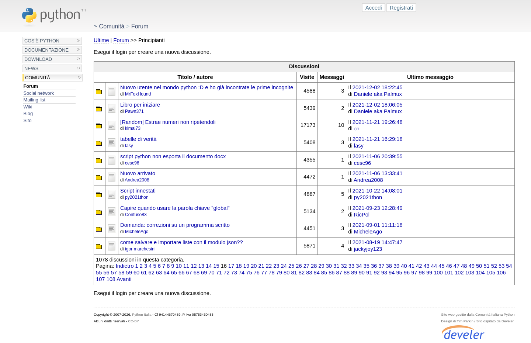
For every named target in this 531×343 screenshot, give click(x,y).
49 (472, 266)
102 (459, 273)
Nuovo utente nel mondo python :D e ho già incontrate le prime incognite (206, 87)
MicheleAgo (137, 231)
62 (152, 273)
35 (366, 266)
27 (306, 266)
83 (309, 273)
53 (501, 266)
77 (264, 273)
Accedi (373, 7)
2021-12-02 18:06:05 (378, 105)
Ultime (101, 40)
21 (261, 266)
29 (321, 266)
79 (279, 273)
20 (254, 266)
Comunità (37, 77)
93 (384, 273)
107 (100, 279)
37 (381, 266)
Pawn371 (134, 111)
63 (159, 273)
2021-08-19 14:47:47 (378, 242)
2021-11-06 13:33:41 (378, 173)
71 (219, 273)
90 (362, 273)
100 (438, 273)
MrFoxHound (138, 94)
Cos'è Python (41, 41)
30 (329, 266)
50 (479, 266)
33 (351, 266)
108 (111, 279)
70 (211, 273)
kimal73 (132, 128)
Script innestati (138, 191)
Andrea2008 (137, 180)
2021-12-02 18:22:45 (378, 87)
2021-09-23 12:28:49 (378, 208)
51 (486, 266)
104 (480, 273)
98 (422, 273)
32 (344, 266)
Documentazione (46, 50)
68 (196, 273)
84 (317, 273)
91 (369, 273)
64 (166, 273)
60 (136, 273)
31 (336, 266)
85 (324, 273)
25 (291, 266)
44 (434, 266)
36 (374, 266)
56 (106, 273)
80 (286, 273)
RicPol (361, 215)
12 (194, 266)
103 (469, 273)
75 (249, 273)
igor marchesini (140, 249)
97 (414, 273)
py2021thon (137, 197)
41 (411, 266)
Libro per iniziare (140, 105)
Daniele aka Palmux (378, 94)
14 (209, 266)
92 (376, 273)
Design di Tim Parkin (457, 321)
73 (234, 273)
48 (464, 266)
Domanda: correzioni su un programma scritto (175, 225)
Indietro (125, 266)
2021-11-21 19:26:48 (378, 122)
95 (399, 273)
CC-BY (133, 321)
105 (490, 273)
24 (284, 266)
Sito (28, 120)
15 (216, 266)
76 (257, 273)
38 (389, 266)
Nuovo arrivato (137, 173)
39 (396, 266)
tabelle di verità (138, 139)
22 (269, 266)
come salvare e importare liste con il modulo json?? (181, 242)
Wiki (28, 107)
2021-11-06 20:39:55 (378, 156)
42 (419, 266)
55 (99, 273)
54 (509, 266)
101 (448, 273)
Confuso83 (136, 214)
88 (347, 273)
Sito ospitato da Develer (495, 321)
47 (456, 266)
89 (354, 273)
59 (129, 273)
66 (181, 273)
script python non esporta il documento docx (173, 156)
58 (121, 273)
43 (426, 266)
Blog (28, 113)
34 (359, 266)
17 (231, 266)
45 (441, 266)
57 (114, 273)
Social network (39, 93)
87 (339, 273)
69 (204, 273)
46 (449, 266)
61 (144, 273)
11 (186, 266)
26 (299, 266)
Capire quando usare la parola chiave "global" (175, 208)
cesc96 (132, 163)
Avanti (124, 279)
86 (331, 273)
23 (276, 266)
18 (239, 266)
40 (404, 266)
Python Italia (141, 314)
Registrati (401, 7)
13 (201, 266)
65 (174, 273)
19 (246, 266)
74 (241, 273)
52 (494, 266)
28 (314, 266)
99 (429, 273)
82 (302, 273)
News (31, 68)
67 (189, 273)
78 (271, 273)
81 (294, 273)
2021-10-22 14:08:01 (378, 191)
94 (392, 273)
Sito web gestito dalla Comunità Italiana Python (477, 314)
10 (179, 266)
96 (407, 273)
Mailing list (34, 100)
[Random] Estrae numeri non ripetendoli (168, 122)
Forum (31, 86)
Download (38, 59)
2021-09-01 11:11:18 (378, 225)
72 (226, 273)
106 (501, 273)
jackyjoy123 (368, 249)
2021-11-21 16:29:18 (378, 139)
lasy (129, 145)
